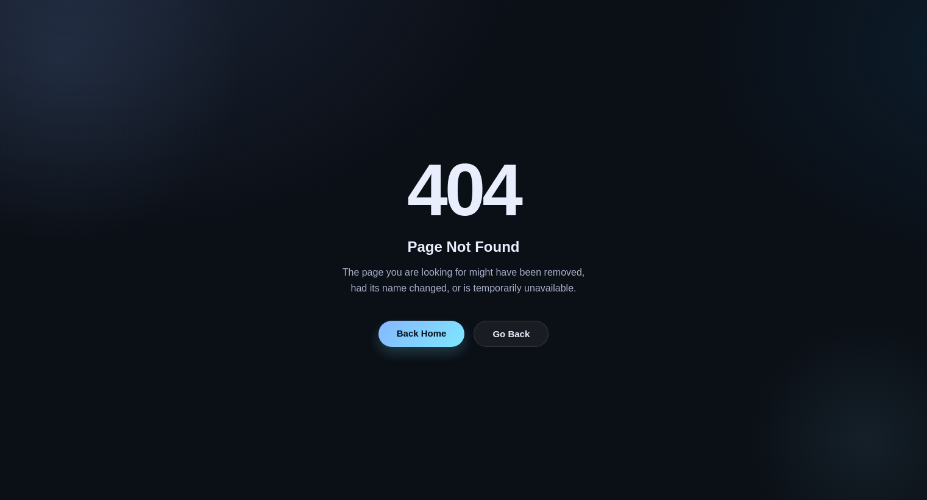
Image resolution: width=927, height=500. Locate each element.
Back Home (422, 333)
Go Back (511, 334)
